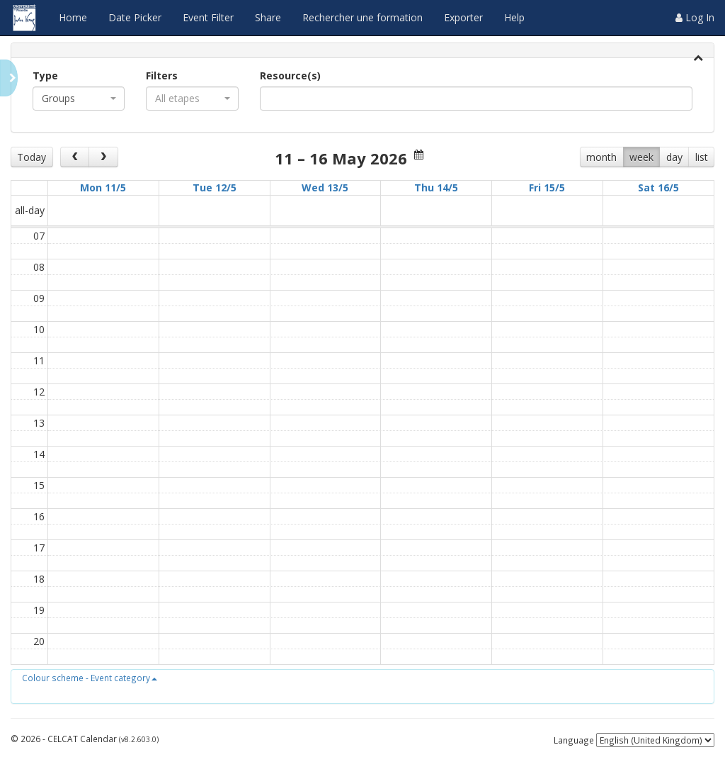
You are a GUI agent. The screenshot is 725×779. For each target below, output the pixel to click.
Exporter (463, 17)
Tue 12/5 (214, 187)
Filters (162, 75)
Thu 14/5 (436, 187)
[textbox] (285, 98)
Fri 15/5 (547, 187)
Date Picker (134, 17)
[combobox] (79, 98)
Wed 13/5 (325, 187)
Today (31, 157)
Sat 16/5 (658, 187)
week (641, 157)
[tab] (362, 50)
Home (73, 17)
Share (268, 17)
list (701, 157)
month (601, 157)
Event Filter (208, 17)
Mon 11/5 (103, 187)
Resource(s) (290, 75)
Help (514, 17)
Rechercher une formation (362, 17)
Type (45, 75)
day (674, 157)
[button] (89, 677)
